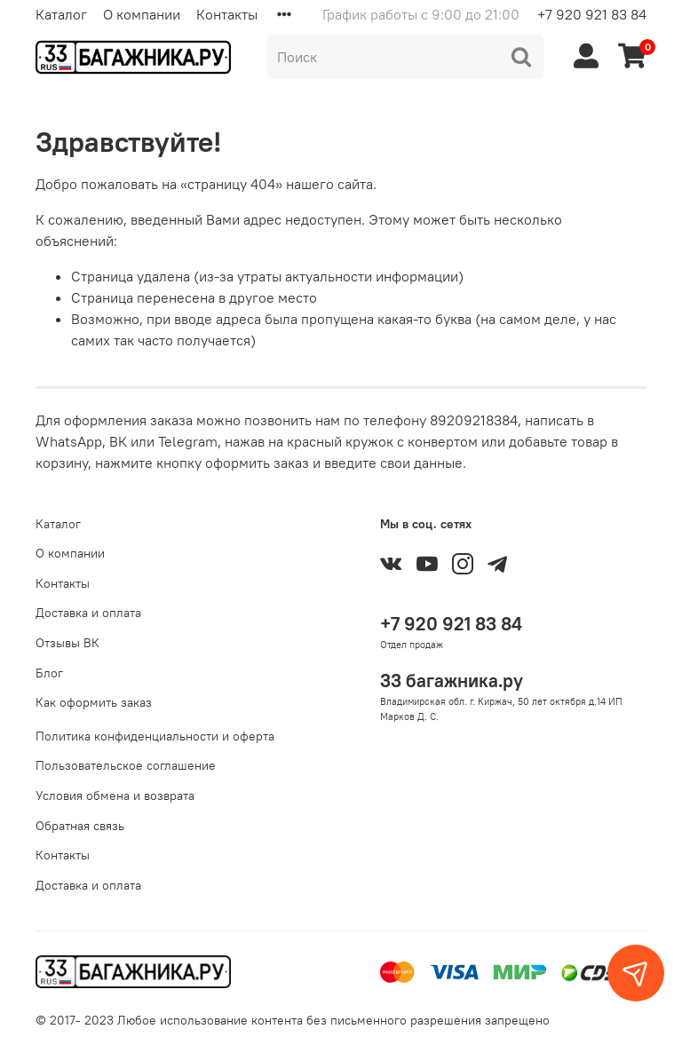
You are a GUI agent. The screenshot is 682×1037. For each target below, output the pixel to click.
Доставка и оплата (88, 613)
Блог (49, 673)
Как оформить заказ (94, 702)
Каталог (61, 14)
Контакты (227, 14)
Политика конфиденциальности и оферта (155, 736)
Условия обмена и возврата (115, 795)
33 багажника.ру (451, 681)
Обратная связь (80, 826)
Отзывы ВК (67, 643)
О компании (141, 14)
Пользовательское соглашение (126, 765)
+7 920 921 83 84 (591, 14)
